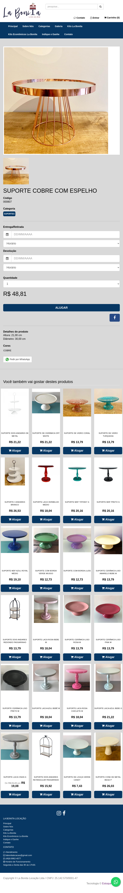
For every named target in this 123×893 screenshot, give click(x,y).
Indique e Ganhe (50, 34)
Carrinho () (112, 17)
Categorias (44, 26)
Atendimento (10, 852)
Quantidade (10, 277)
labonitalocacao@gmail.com (19, 855)
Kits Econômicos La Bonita (22, 34)
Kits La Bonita (74, 26)
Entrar (94, 17)
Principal (13, 26)
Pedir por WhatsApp (17, 359)
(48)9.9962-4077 (13, 858)
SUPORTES (9, 214)
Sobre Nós (28, 26)
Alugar (61, 307)
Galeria (58, 26)
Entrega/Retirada (13, 227)
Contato (79, 17)
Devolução (9, 251)
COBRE (7, 350)
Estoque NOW (110, 883)
